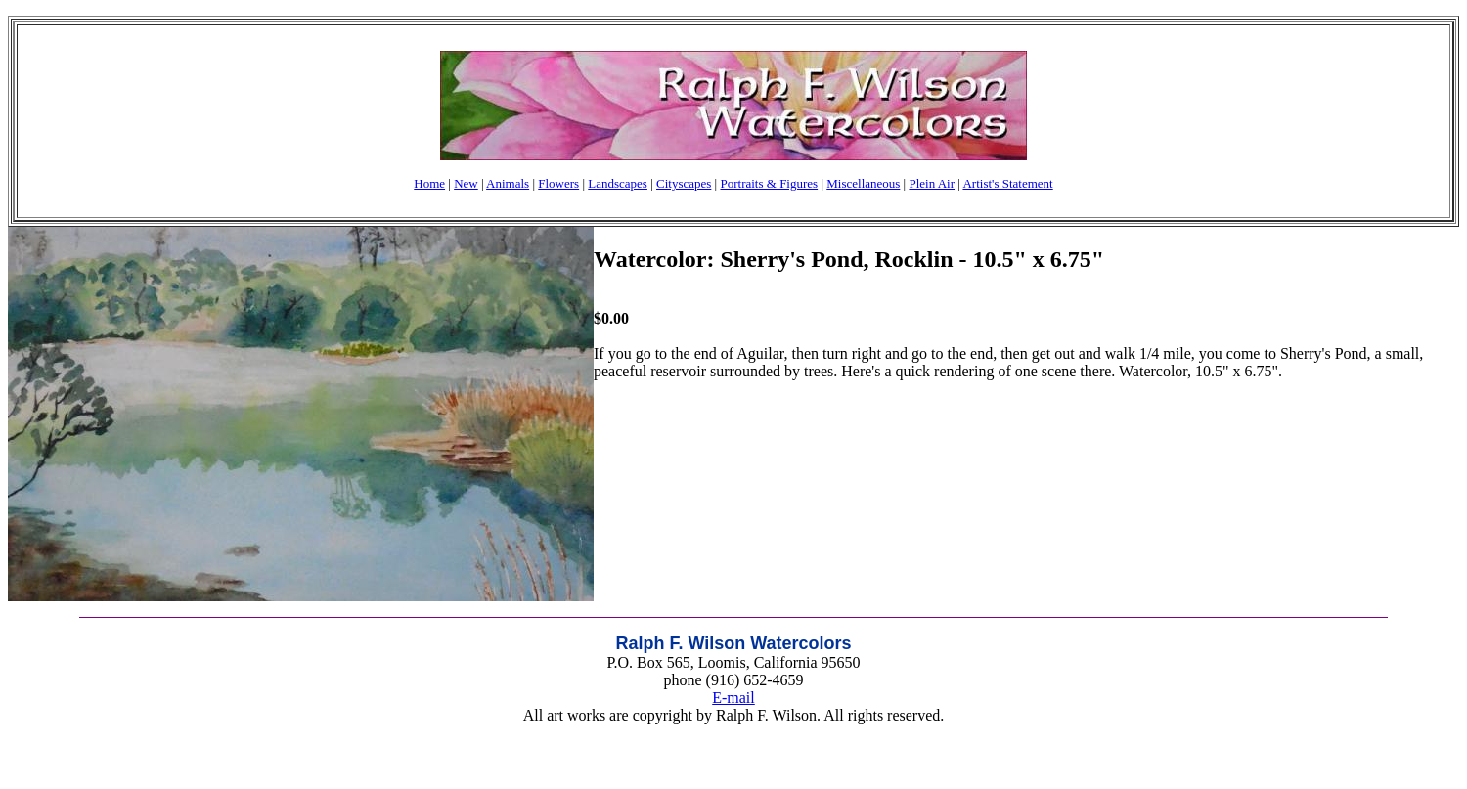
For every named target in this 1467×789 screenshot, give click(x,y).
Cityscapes (683, 183)
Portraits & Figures (769, 183)
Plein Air (932, 183)
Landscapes (617, 183)
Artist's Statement (1007, 183)
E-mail (733, 697)
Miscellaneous (863, 183)
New (466, 183)
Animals (507, 183)
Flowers (558, 183)
